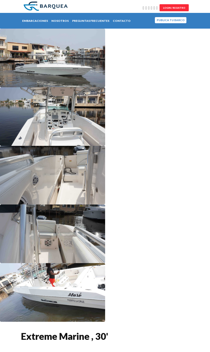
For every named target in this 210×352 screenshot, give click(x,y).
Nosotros (60, 21)
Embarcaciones (35, 21)
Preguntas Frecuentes (90, 21)
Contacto (122, 21)
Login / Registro (174, 7)
